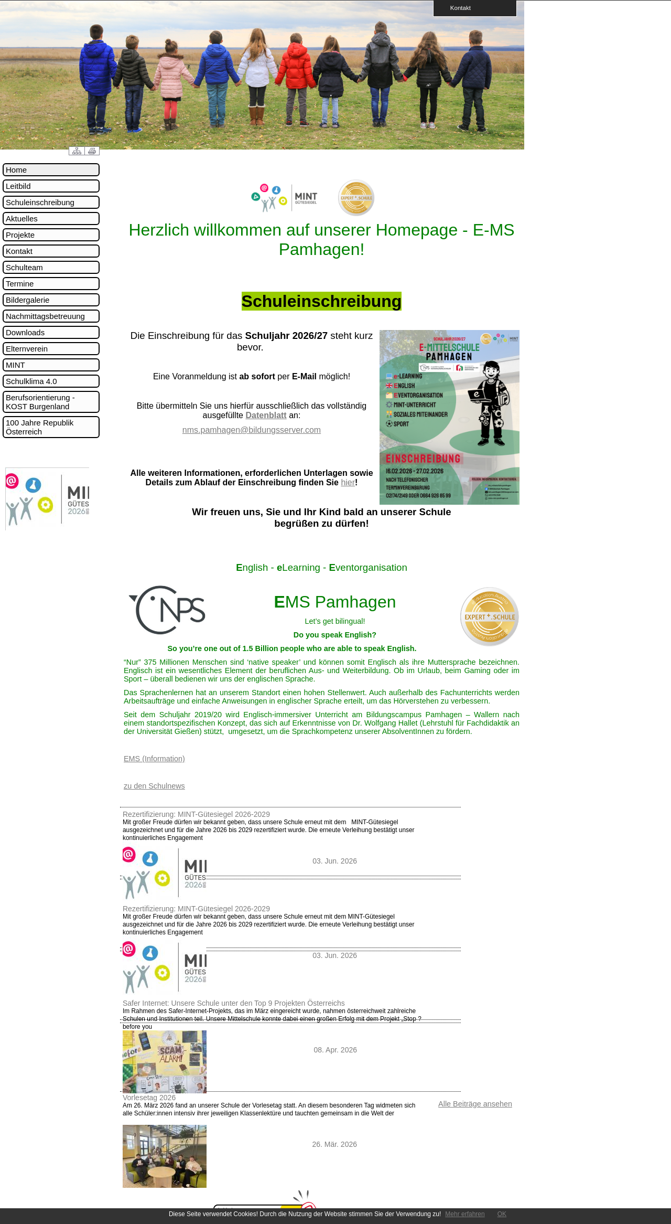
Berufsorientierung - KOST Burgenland (40, 402)
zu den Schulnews (154, 786)
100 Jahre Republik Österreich (39, 427)
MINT (15, 364)
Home (16, 169)
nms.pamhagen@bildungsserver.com (251, 429)
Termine (20, 283)
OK (501, 1214)
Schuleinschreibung (40, 202)
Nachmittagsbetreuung (45, 316)
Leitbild (18, 186)
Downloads (25, 332)
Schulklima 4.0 (31, 381)
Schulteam (24, 267)
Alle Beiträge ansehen (475, 1104)
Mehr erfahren (464, 1214)
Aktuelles (22, 218)
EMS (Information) (154, 758)
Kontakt (457, 7)
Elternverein (27, 348)
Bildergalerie (27, 299)
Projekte (20, 234)
